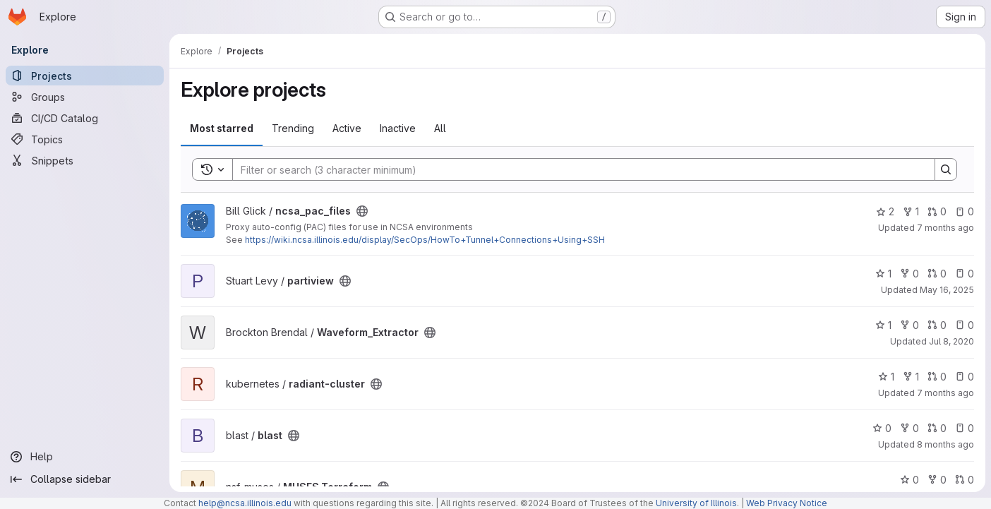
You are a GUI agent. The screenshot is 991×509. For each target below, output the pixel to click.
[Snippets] (85, 160)
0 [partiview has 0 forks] (909, 274)
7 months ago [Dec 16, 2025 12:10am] (945, 227)
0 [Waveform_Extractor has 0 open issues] (964, 325)
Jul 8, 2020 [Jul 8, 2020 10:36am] (951, 341)
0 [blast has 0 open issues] (964, 428)
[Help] (85, 457)
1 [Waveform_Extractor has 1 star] (883, 325)
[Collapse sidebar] (85, 479)
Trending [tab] (293, 128)
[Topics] (85, 139)
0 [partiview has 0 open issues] (964, 274)
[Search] (577, 169)
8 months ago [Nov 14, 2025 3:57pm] (945, 444)
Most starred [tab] (221, 128)
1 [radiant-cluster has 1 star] (886, 377)
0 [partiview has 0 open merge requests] (937, 274)
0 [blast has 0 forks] (909, 428)
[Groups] (85, 97)
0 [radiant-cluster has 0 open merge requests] (937, 377)
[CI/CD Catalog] (85, 118)
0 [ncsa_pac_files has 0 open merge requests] (937, 211)
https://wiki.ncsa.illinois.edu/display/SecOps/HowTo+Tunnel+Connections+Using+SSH (425, 239)
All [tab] (440, 128)
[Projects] (85, 75)
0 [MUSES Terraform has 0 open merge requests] (964, 480)
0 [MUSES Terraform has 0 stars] (909, 480)
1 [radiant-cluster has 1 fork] (911, 377)
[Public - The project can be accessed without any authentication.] (362, 211)
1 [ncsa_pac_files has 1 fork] (911, 211)
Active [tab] (346, 128)
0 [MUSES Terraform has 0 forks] (937, 480)
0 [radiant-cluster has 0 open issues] (964, 377)
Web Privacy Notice (786, 503)
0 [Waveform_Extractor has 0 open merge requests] (937, 325)
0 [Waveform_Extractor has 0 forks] (909, 325)
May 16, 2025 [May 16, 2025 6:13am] (947, 290)
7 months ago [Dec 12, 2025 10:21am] (945, 393)
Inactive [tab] (398, 128)
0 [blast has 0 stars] (881, 428)
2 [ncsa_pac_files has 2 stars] (885, 211)
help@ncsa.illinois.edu (245, 503)
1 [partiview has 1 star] (883, 274)
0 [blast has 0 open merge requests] (937, 428)
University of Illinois (696, 503)
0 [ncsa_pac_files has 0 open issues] (964, 211)
